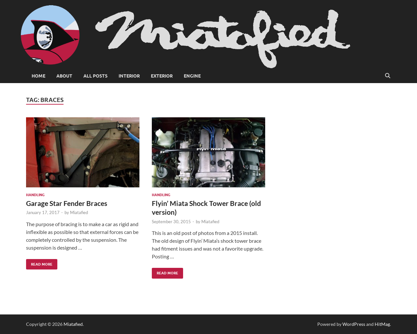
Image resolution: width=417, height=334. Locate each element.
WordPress (353, 324)
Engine (192, 76)
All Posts (95, 76)
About (64, 76)
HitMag (382, 324)
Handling (35, 195)
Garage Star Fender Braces (66, 203)
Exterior (162, 76)
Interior (129, 76)
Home (38, 76)
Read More (39, 263)
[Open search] (388, 75)
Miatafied (79, 212)
